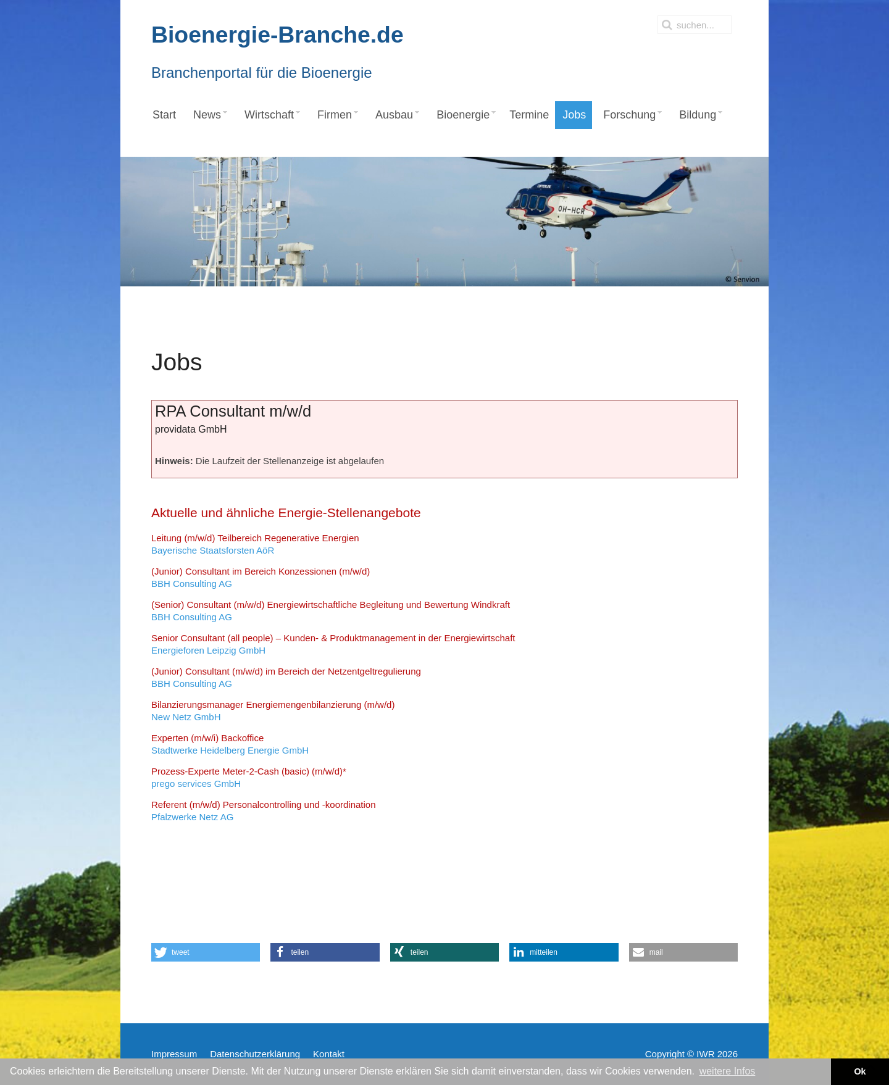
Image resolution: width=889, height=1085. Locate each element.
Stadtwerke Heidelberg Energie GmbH (230, 744)
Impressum (174, 1054)
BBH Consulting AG (260, 577)
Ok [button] (860, 1071)
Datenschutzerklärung (255, 1054)
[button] (205, 952)
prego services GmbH (248, 777)
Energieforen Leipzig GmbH (333, 644)
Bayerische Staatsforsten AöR (255, 544)
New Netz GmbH (272, 710)
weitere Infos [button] (727, 1071)
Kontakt (328, 1054)
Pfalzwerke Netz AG (263, 810)
